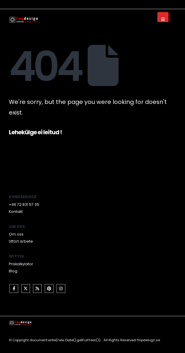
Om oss (16, 234)
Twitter (25, 288)
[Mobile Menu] (163, 17)
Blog (13, 271)
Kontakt (16, 211)
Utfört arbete (21, 241)
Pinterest (49, 288)
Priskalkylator (21, 263)
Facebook (13, 288)
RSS (37, 288)
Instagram (60, 288)
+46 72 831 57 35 (24, 204)
